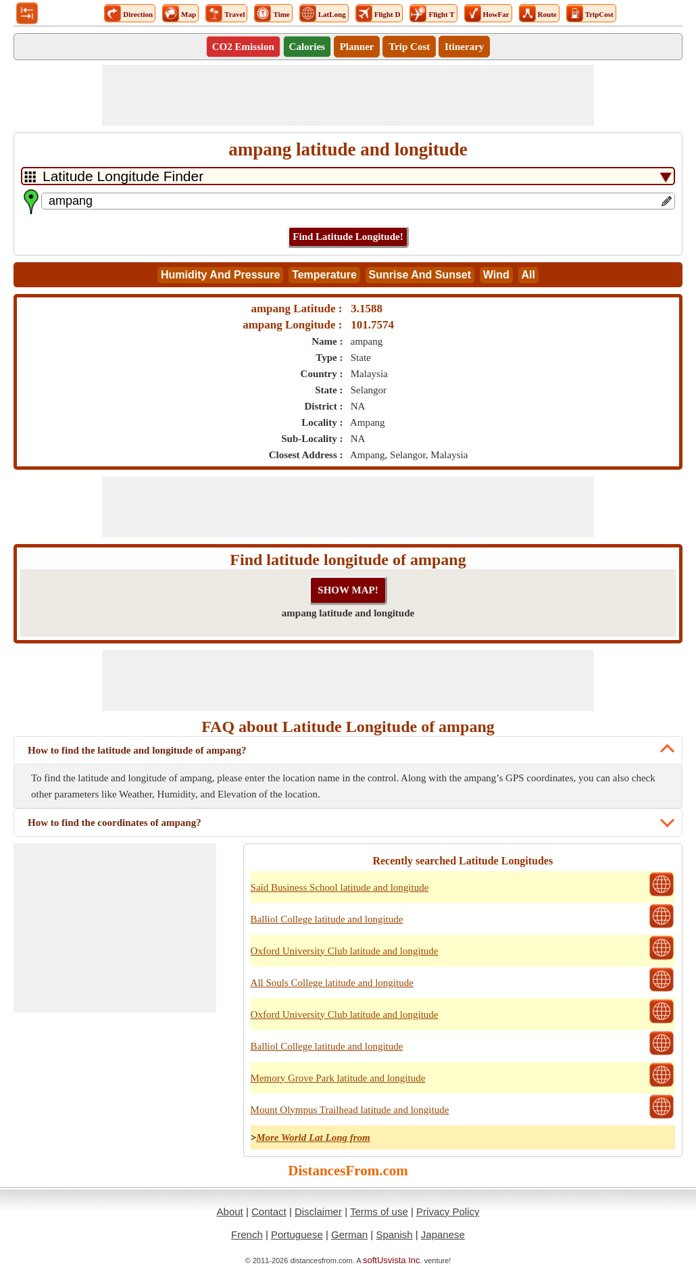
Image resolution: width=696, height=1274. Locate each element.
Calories (307, 46)
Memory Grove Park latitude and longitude (338, 1078)
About (230, 1211)
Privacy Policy (447, 1211)
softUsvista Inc (391, 1260)
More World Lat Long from (313, 1137)
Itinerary (464, 46)
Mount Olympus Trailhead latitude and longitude (350, 1109)
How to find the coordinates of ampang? (114, 822)
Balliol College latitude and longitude (327, 919)
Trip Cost (409, 46)
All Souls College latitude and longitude (332, 982)
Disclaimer (318, 1211)
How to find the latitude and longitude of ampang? (137, 750)
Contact (269, 1211)
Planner (357, 46)
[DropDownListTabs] (348, 176)
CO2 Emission (243, 46)
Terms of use (379, 1211)
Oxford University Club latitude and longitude (345, 951)
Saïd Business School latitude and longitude (340, 887)
